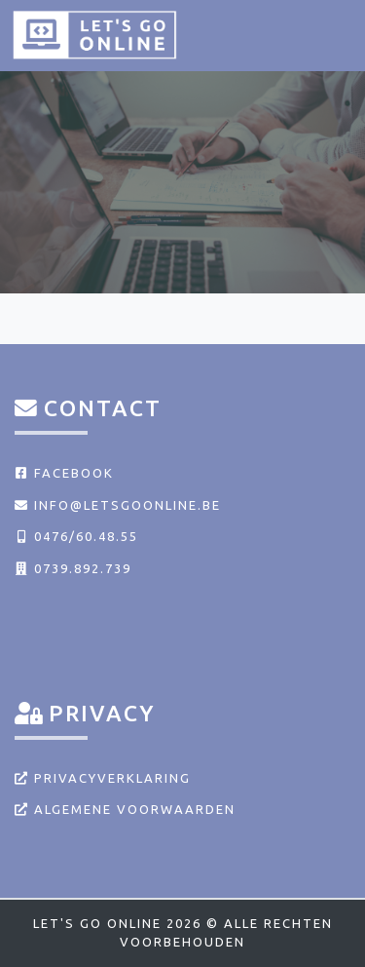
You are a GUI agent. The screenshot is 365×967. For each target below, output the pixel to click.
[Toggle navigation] (328, 34)
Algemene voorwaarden (125, 809)
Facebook (64, 473)
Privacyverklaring (103, 778)
